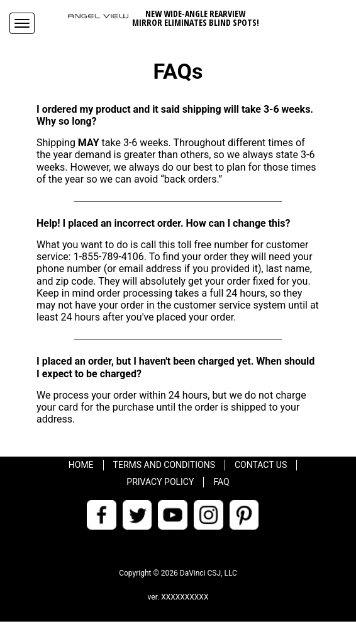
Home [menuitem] (81, 465)
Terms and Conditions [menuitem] (164, 465)
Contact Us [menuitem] (261, 465)
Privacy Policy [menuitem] (160, 482)
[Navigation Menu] (22, 23)
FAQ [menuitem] (221, 482)
